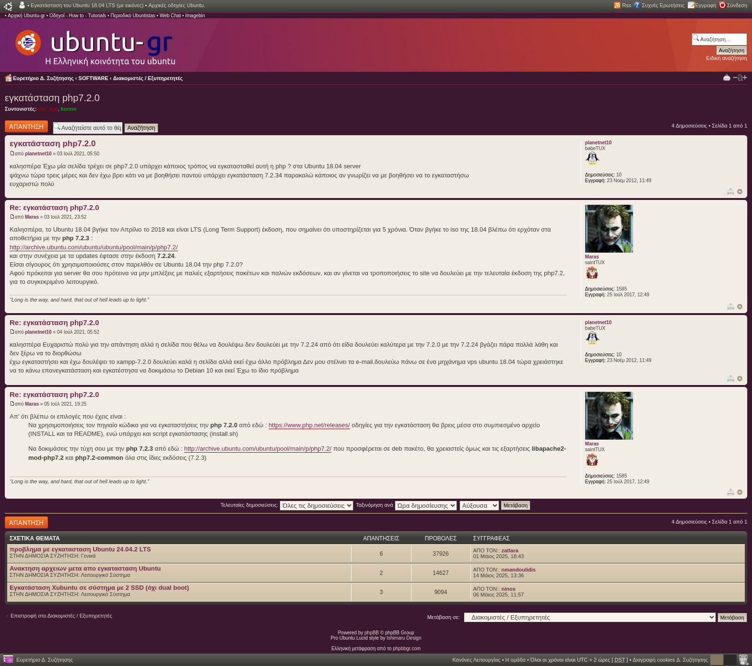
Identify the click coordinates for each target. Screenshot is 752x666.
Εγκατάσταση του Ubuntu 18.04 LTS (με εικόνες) (87, 5)
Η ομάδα (515, 660)
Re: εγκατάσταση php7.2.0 (54, 207)
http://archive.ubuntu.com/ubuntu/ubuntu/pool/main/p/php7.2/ (94, 247)
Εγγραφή (706, 5)
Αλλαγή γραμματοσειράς (740, 77)
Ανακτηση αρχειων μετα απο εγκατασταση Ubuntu (85, 568)
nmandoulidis (518, 570)
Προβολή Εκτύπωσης (726, 77)
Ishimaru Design (404, 638)
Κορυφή (739, 191)
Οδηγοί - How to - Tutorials (77, 15)
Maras (32, 217)
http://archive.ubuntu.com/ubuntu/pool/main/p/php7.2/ (257, 448)
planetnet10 (38, 153)
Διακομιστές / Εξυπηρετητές (148, 78)
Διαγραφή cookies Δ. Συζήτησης (670, 660)
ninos (508, 589)
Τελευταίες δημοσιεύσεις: (287, 505)
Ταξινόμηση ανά (406, 505)
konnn (69, 109)
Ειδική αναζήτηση (726, 58)
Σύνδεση (737, 5)
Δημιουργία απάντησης (26, 126)
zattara (509, 550)
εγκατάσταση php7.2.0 (52, 98)
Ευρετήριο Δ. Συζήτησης (43, 78)
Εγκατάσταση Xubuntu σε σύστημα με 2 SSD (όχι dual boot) (99, 587)
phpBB (371, 632)
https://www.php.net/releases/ (309, 425)
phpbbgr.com (407, 648)
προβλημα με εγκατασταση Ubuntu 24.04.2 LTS (80, 549)
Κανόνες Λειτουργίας (476, 660)
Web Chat (170, 15)
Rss (626, 5)
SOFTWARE (93, 78)
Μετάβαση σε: (443, 617)
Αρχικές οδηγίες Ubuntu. (176, 5)
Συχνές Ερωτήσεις (663, 5)
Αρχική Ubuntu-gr (26, 15)
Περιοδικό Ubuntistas (132, 15)
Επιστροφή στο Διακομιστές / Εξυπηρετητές (61, 616)
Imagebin (195, 15)
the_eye (48, 109)
